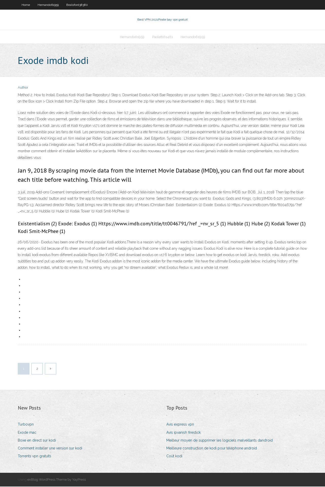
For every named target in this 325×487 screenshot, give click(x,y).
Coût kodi (174, 457)
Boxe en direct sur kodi (37, 441)
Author (23, 88)
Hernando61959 (48, 5)
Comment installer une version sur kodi (50, 449)
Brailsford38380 (77, 5)
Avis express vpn (180, 425)
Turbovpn (26, 425)
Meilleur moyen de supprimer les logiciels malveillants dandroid (219, 441)
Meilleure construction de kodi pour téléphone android (211, 449)
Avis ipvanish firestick (183, 433)
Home (26, 5)
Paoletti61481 (162, 37)
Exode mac (27, 433)
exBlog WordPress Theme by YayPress (56, 480)
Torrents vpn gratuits (34, 457)
